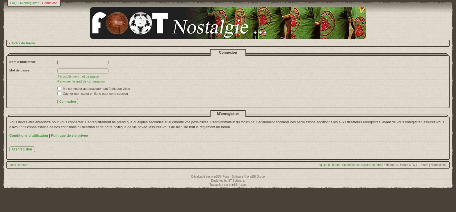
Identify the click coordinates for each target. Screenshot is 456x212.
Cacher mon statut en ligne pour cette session (92, 93)
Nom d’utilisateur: (23, 62)
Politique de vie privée (69, 136)
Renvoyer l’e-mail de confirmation (81, 81)
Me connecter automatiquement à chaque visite (93, 88)
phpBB (215, 176)
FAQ (13, 3)
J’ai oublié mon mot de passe (78, 76)
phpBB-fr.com (238, 184)
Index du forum (23, 43)
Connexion (50, 3)
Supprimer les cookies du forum (362, 165)
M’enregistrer (29, 3)
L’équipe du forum (328, 165)
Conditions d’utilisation (28, 136)
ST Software (236, 180)
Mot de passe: (20, 70)
